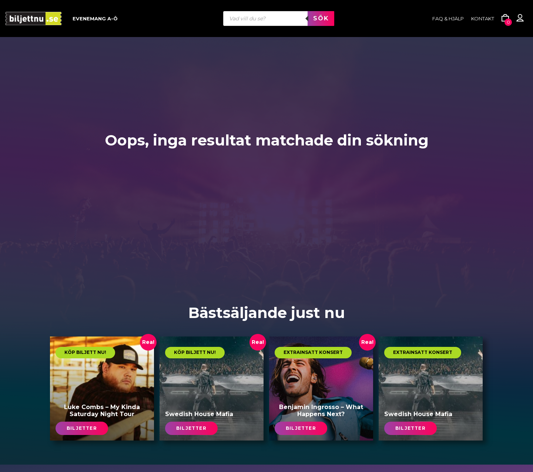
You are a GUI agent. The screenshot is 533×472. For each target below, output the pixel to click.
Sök (321, 18)
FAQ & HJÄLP (448, 18)
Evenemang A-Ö (95, 18)
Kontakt (482, 18)
